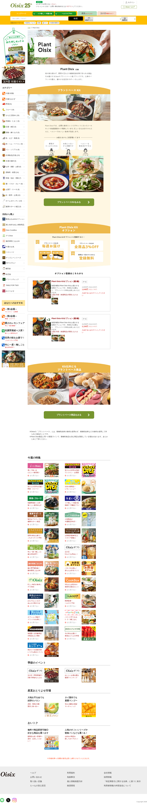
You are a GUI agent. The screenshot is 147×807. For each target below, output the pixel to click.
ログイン (130, 2)
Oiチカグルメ (9, 262)
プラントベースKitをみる (69, 202)
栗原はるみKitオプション (13, 219)
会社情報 (108, 773)
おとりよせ (8, 291)
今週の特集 (9, 93)
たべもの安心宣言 (38, 785)
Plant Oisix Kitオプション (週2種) (65, 318)
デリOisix (7, 235)
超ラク (45, 23)
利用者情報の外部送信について (117, 785)
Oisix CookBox (9, 230)
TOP (29, 27)
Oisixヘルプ (128, 7)
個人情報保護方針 (75, 781)
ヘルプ (33, 773)
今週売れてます (30, 23)
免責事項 (71, 777)
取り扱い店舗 (36, 781)
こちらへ (53, 4)
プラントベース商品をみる (69, 415)
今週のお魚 (8, 246)
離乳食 (7, 268)
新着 (38, 23)
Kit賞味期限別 (54, 23)
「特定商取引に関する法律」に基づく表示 (122, 781)
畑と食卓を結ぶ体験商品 (13, 224)
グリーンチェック (11, 279)
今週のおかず (10, 99)
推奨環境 (71, 785)
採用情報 (108, 777)
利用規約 (71, 773)
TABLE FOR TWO (10, 285)
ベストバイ (8, 252)
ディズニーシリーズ (11, 257)
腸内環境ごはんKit (11, 241)
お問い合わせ (36, 777)
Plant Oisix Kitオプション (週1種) (65, 281)
